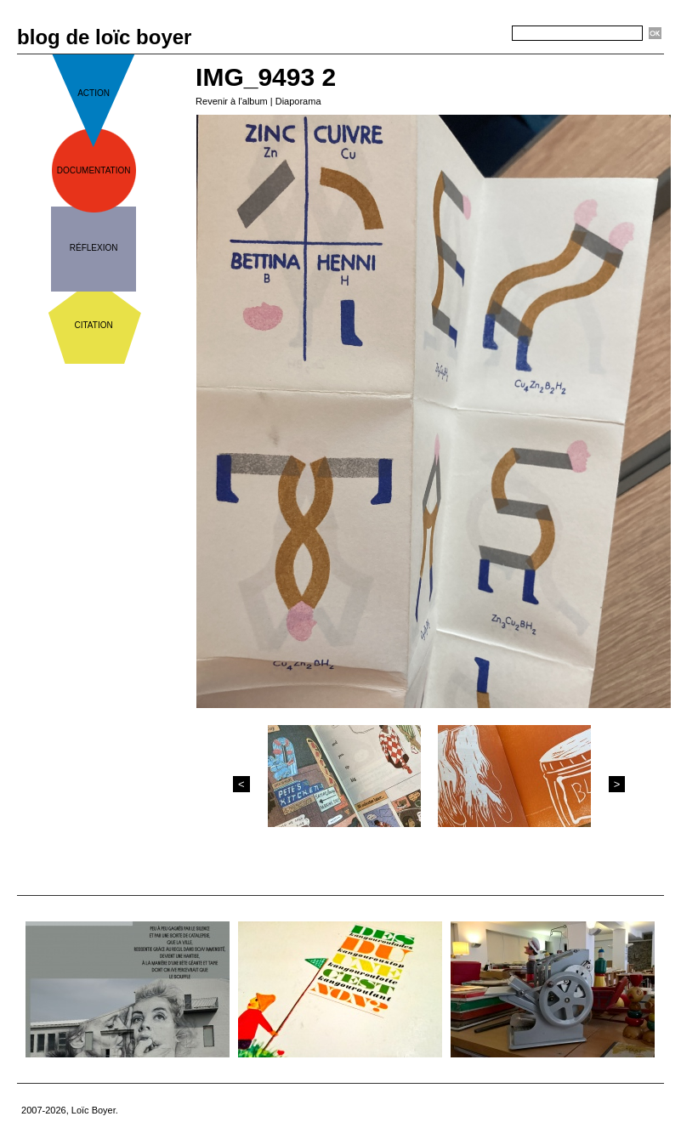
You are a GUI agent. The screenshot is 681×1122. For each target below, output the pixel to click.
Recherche (481, 34)
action (93, 93)
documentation (94, 170)
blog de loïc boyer (104, 37)
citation (94, 325)
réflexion (94, 247)
